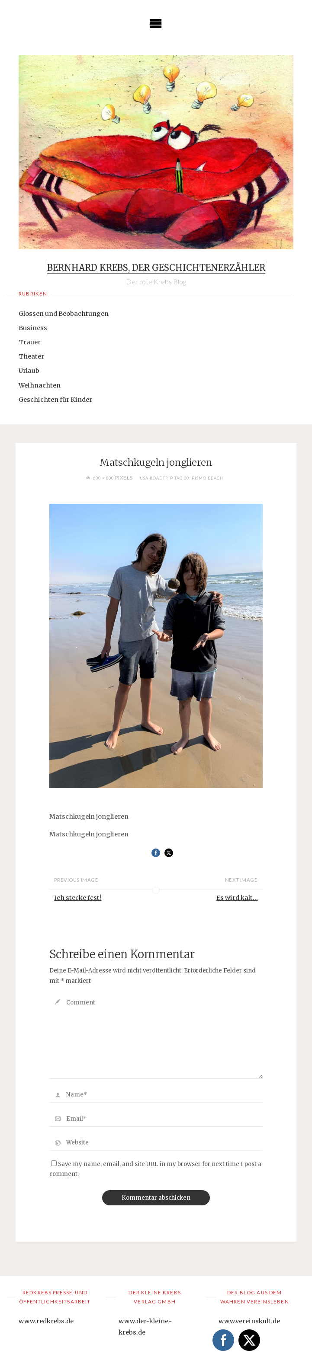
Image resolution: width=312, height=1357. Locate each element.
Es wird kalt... (237, 898)
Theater (31, 356)
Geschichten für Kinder (55, 400)
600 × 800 (104, 478)
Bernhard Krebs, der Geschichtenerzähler (156, 267)
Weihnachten (40, 385)
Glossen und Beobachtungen (64, 314)
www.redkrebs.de (46, 1321)
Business (33, 328)
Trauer (30, 342)
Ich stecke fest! (77, 898)
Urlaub (29, 371)
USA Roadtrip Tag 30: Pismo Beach (181, 478)
